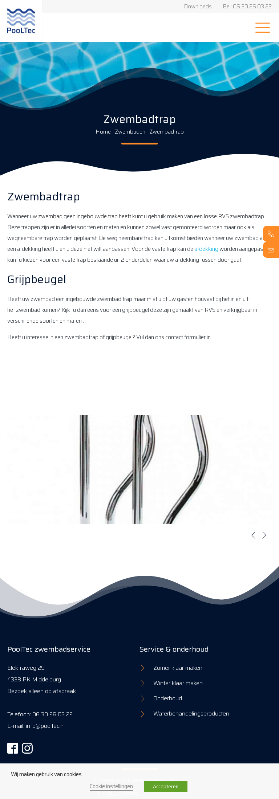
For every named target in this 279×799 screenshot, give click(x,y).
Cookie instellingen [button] (111, 786)
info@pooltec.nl (45, 725)
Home (103, 131)
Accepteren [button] (165, 786)
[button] (253, 535)
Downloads (198, 6)
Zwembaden (130, 131)
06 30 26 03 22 (52, 714)
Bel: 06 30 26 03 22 (247, 6)
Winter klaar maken (178, 683)
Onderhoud (167, 698)
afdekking (206, 249)
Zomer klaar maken (177, 667)
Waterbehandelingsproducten (191, 713)
